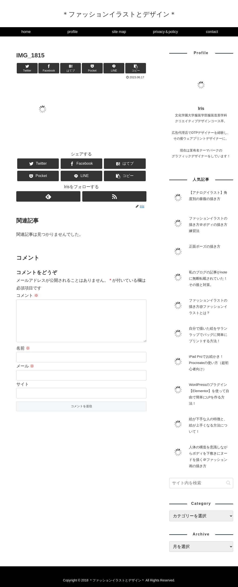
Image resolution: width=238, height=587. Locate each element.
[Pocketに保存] (92, 68)
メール (25, 373)
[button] (135, 68)
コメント (27, 295)
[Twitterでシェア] (27, 68)
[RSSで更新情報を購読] (114, 196)
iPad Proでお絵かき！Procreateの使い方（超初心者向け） (208, 362)
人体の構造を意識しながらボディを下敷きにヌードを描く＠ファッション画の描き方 (208, 456)
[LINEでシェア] (113, 68)
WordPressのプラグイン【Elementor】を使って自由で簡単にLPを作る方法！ (209, 394)
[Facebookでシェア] (48, 68)
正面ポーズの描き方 (204, 246)
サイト (22, 391)
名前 (23, 355)
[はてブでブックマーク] (70, 68)
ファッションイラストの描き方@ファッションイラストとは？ (208, 306)
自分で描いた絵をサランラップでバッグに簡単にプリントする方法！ (208, 334)
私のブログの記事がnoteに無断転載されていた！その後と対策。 (208, 278)
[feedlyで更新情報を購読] (48, 196)
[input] (201, 483)
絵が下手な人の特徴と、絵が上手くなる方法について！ (208, 425)
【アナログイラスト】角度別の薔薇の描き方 (208, 195)
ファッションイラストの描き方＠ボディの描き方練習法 (208, 224)
